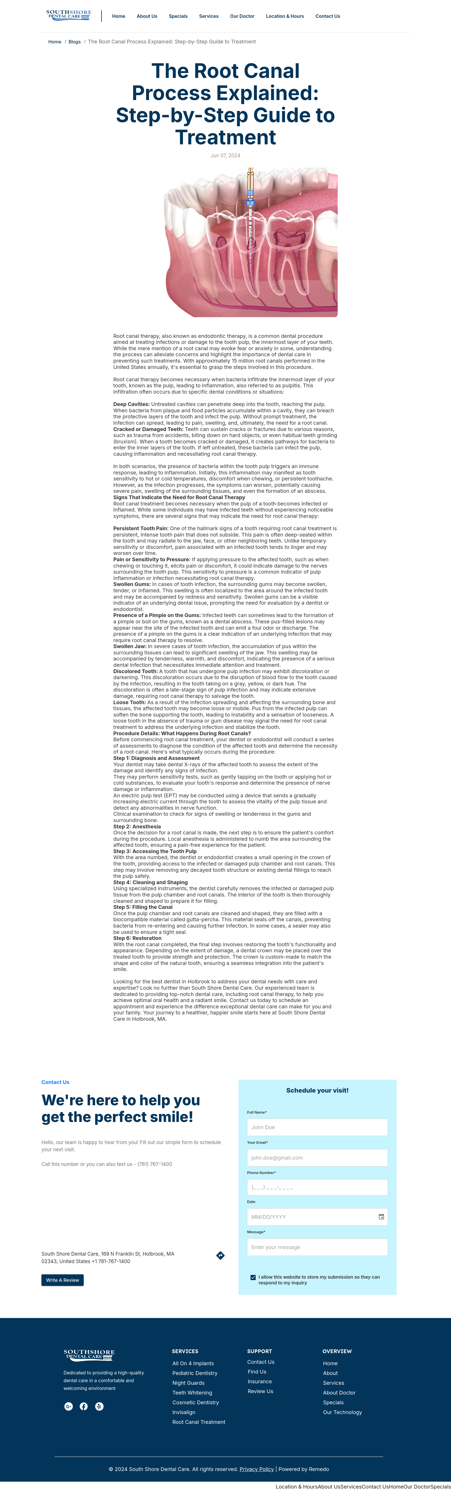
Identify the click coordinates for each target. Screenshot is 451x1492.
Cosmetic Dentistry (195, 1402)
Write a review (62, 1280)
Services (209, 16)
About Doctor (339, 1393)
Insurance (260, 1381)
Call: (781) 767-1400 (384, 16)
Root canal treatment (198, 1422)
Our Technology (342, 1412)
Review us (260, 1391)
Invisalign (183, 1412)
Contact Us (328, 16)
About (330, 1373)
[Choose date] (381, 1217)
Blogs (74, 42)
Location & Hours (285, 16)
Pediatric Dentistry (194, 1373)
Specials (178, 16)
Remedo (319, 1469)
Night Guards (188, 1383)
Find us (257, 1372)
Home (118, 16)
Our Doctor (242, 16)
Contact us (260, 1362)
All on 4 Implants (193, 1363)
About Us (147, 16)
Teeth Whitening (192, 1393)
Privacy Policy (257, 1469)
